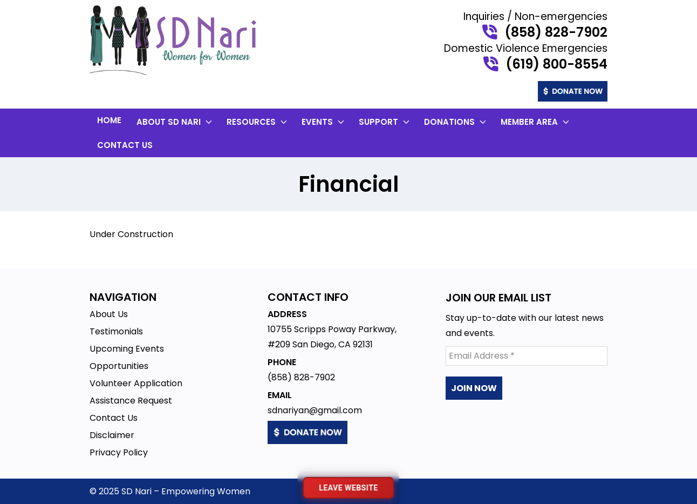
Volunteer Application (136, 383)
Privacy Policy (119, 452)
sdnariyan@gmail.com (315, 410)
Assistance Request (131, 400)
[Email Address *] (526, 356)
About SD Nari (175, 121)
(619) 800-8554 (556, 64)
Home (109, 120)
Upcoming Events (127, 348)
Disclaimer (112, 435)
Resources (258, 121)
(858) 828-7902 (555, 32)
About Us (109, 314)
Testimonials (116, 331)
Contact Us (125, 145)
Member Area (536, 121)
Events (324, 121)
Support (385, 121)
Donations (456, 121)
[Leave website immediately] (348, 488)
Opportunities (119, 366)
